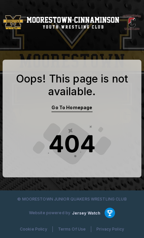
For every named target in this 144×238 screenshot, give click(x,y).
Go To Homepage (71, 107)
